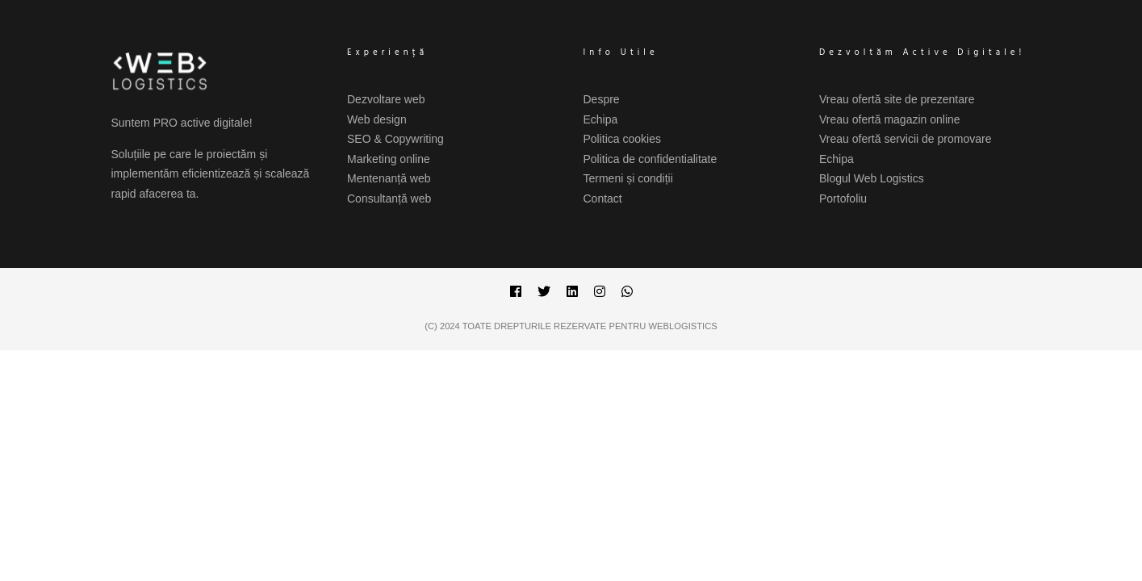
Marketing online (388, 159)
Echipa (601, 119)
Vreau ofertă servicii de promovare (905, 138)
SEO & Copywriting (395, 138)
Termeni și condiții (628, 178)
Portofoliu (843, 198)
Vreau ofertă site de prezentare (897, 99)
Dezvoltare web (386, 99)
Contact (603, 198)
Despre (602, 99)
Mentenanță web (389, 178)
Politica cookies (623, 138)
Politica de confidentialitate (650, 159)
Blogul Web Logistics (871, 178)
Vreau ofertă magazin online (889, 119)
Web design (377, 119)
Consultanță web (389, 198)
